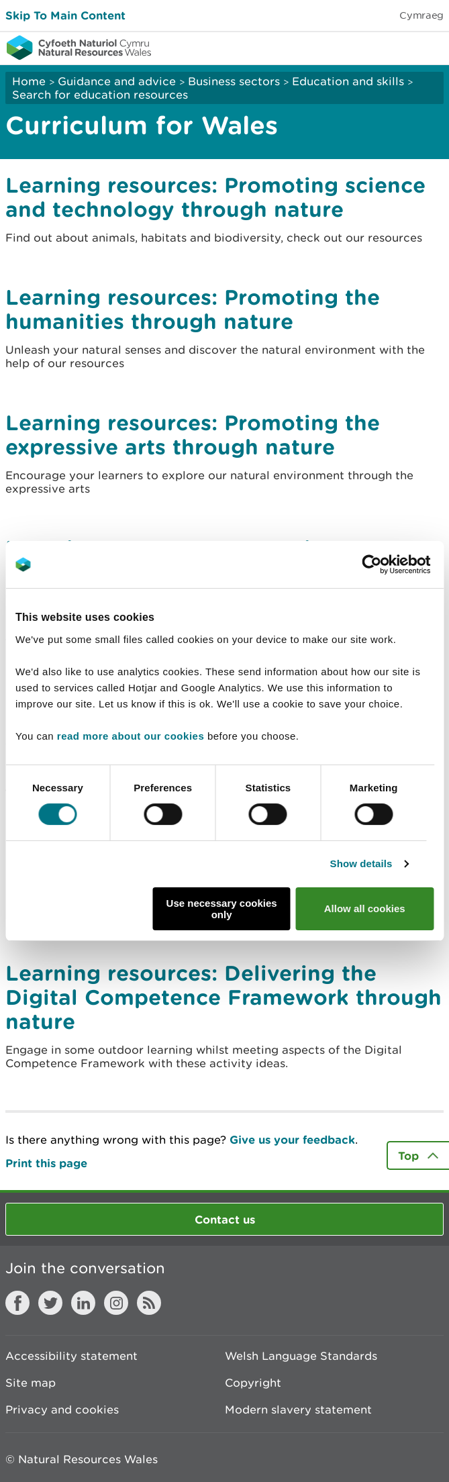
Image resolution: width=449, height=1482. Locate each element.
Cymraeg (421, 15)
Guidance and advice (117, 81)
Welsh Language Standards (301, 1356)
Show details (361, 863)
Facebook (17, 1303)
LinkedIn (83, 1303)
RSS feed (149, 1303)
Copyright (253, 1382)
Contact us (225, 1219)
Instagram (116, 1303)
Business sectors (234, 81)
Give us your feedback (292, 1139)
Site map (30, 1382)
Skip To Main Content (65, 15)
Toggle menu (430, 47)
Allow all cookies (364, 908)
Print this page (46, 1162)
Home (29, 81)
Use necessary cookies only (221, 908)
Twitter (50, 1303)
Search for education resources (100, 94)
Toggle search (392, 47)
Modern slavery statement (298, 1409)
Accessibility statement (71, 1356)
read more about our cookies (130, 736)
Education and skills (348, 81)
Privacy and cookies (62, 1409)
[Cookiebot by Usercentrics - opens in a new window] (395, 564)
